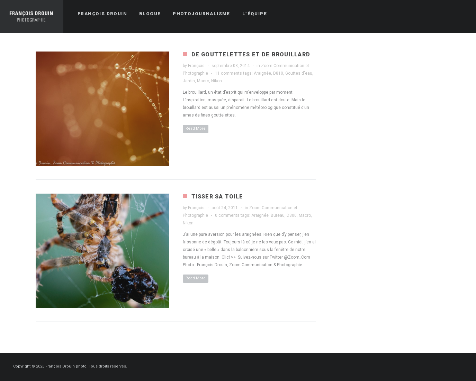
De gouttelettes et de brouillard (250, 54)
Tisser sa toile (217, 196)
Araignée (262, 73)
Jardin (189, 80)
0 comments (227, 215)
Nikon (216, 80)
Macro (203, 80)
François (196, 65)
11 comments (228, 73)
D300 (292, 215)
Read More (196, 128)
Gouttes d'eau (298, 73)
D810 (278, 73)
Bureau (278, 215)
